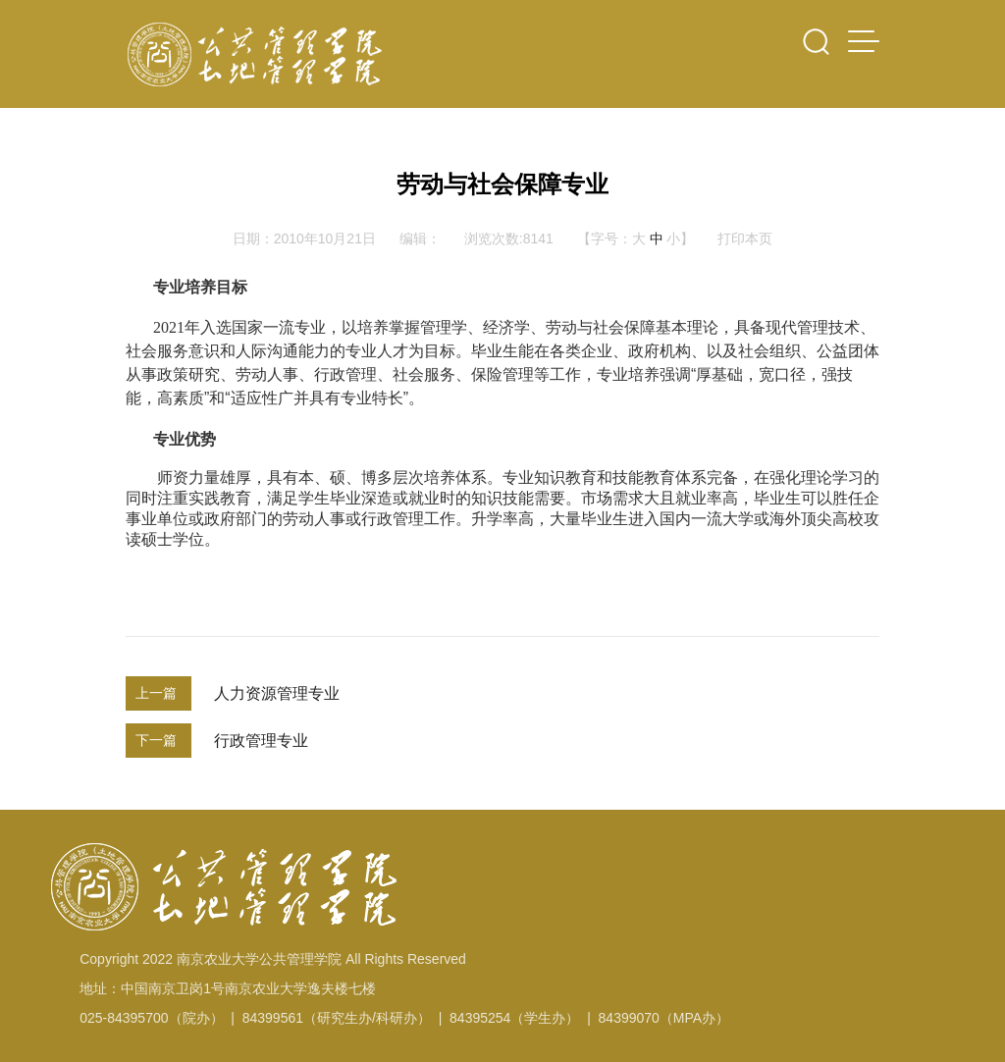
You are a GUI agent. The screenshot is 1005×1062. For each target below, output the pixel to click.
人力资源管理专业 (277, 693)
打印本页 (744, 238)
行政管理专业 (261, 740)
